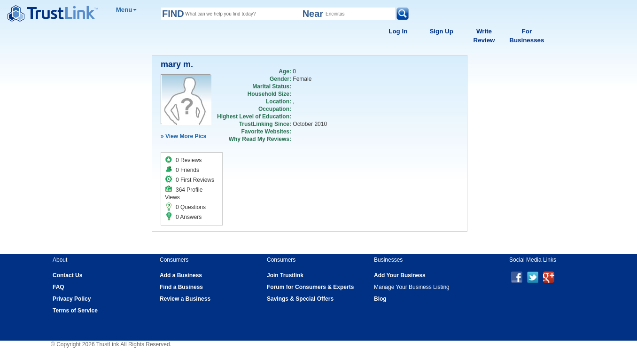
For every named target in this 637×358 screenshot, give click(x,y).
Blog (380, 299)
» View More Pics (183, 136)
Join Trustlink (285, 275)
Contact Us (67, 275)
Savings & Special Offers (300, 299)
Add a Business (181, 275)
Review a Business (185, 299)
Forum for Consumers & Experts (310, 287)
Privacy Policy (72, 299)
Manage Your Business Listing (412, 287)
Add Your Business (400, 275)
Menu (126, 9)
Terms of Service (75, 310)
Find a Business (181, 287)
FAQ (58, 287)
